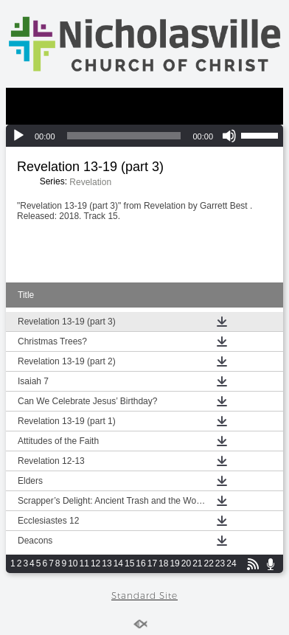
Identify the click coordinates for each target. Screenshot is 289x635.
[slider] (124, 135)
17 (152, 563)
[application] (144, 136)
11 (84, 563)
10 (72, 563)
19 (174, 563)
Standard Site (144, 595)
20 (186, 563)
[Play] (18, 135)
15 (129, 563)
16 (140, 563)
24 (231, 563)
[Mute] (229, 135)
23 (220, 563)
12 (95, 563)
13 (106, 563)
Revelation (90, 182)
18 (163, 563)
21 (197, 563)
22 (209, 563)
